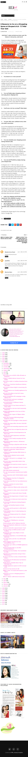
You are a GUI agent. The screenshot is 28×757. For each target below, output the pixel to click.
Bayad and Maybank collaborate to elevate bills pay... (14, 525)
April (4, 580)
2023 (3, 358)
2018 (3, 591)
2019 (3, 590)
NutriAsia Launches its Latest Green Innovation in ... (13, 484)
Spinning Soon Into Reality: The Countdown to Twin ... (14, 551)
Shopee (9, 19)
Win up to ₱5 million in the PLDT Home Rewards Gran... (13, 394)
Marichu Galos (8, 272)
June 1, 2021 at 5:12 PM (22, 251)
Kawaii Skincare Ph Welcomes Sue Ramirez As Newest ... (14, 560)
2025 (3, 354)
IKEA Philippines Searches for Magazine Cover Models (13, 478)
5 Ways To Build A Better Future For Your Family (14, 379)
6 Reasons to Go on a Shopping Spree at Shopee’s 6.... (14, 574)
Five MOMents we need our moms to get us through (15, 465)
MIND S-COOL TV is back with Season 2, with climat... (15, 571)
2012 (3, 602)
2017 (3, 593)
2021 (3, 361)
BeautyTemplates (18, 752)
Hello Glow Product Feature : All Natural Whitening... (13, 442)
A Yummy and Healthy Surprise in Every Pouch (13, 505)
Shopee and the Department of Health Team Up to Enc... (15, 496)
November (6, 365)
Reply (6, 256)
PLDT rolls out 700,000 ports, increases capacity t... (13, 520)
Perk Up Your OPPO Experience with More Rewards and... (14, 436)
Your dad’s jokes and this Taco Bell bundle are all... (14, 539)
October (5, 366)
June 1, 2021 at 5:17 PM (22, 260)
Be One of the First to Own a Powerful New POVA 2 (14, 557)
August (5, 370)
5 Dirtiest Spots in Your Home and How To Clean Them (14, 406)
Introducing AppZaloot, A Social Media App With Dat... (14, 536)
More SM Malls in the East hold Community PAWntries (14, 409)
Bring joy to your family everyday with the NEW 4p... (14, 439)
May (4, 579)
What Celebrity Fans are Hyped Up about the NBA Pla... (15, 430)
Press (5, 19)
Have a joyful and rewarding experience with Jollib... (15, 427)
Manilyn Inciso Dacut (10, 252)
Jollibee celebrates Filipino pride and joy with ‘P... (15, 487)
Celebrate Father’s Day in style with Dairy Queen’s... (14, 517)
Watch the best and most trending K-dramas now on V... (13, 400)
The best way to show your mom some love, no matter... (15, 499)
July (4, 372)
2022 (3, 360)
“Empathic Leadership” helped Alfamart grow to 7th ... (14, 450)
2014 (3, 598)
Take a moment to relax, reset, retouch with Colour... (15, 490)
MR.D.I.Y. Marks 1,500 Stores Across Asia (14, 576)
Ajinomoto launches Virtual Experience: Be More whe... (14, 433)
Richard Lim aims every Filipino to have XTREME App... (13, 533)
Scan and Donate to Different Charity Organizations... (13, 403)
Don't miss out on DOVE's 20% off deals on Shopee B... (14, 376)
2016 (3, 595)
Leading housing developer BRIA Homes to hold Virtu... (14, 453)
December (6, 363)
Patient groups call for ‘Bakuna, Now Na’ (14, 523)
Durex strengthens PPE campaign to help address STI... (14, 397)
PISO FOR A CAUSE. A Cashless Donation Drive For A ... (15, 382)
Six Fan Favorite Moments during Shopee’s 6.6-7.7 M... (14, 502)
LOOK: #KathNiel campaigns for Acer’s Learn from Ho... (15, 468)
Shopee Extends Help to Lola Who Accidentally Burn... (12, 548)
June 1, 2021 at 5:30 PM (22, 272)
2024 (3, 356)
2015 (3, 597)
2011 (3, 604)
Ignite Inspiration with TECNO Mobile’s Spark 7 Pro (15, 475)
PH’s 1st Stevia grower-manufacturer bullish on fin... (15, 472)
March (5, 582)
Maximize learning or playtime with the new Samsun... (15, 445)
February (5, 584)
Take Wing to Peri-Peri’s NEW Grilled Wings (14, 447)
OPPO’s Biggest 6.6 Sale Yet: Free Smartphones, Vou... (12, 542)
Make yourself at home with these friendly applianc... (14, 493)
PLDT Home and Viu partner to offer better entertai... (14, 508)
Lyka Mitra (7, 260)
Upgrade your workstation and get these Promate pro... (14, 554)
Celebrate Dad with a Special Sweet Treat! (14, 528)
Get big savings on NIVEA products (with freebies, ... (14, 530)
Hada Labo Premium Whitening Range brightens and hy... (13, 418)
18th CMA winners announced (11, 470)
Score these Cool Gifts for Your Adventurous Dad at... (15, 481)
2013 (3, 600)
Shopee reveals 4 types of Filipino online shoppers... (14, 415)
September (6, 368)
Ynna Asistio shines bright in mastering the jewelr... (15, 388)
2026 (3, 353)
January (5, 586)
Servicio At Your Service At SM (11, 569)
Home (2, 19)
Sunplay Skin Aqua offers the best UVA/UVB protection (14, 424)
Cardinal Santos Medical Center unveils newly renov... (13, 456)
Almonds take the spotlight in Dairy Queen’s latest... (15, 421)
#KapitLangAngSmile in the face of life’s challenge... (14, 412)
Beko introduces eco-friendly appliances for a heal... (15, 391)
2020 (3, 588)
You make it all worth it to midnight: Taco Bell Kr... (14, 459)
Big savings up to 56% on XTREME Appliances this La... (15, 545)
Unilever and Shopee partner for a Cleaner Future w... (14, 514)
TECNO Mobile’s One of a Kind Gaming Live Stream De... (14, 511)
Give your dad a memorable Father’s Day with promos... (14, 462)
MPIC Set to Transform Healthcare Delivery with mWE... (14, 385)
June (4, 373)
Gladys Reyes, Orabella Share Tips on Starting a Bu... (13, 563)
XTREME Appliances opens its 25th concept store (14, 566)
